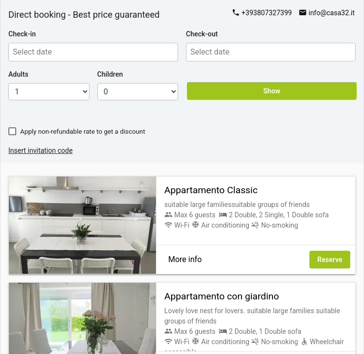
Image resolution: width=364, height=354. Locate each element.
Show (271, 91)
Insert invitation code (40, 150)
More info (185, 259)
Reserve (329, 260)
